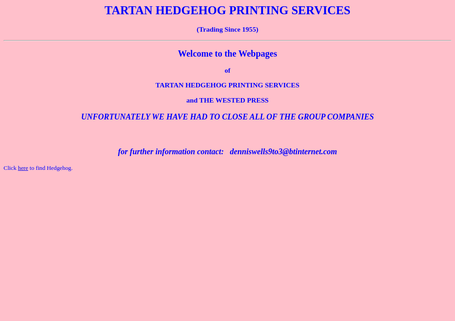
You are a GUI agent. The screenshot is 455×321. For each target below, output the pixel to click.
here (23, 168)
